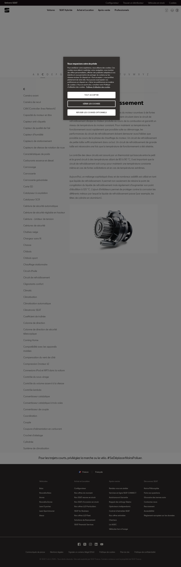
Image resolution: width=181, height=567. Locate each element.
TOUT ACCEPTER (91, 95)
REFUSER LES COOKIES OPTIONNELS (91, 112)
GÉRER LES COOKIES (91, 104)
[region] (91, 88)
